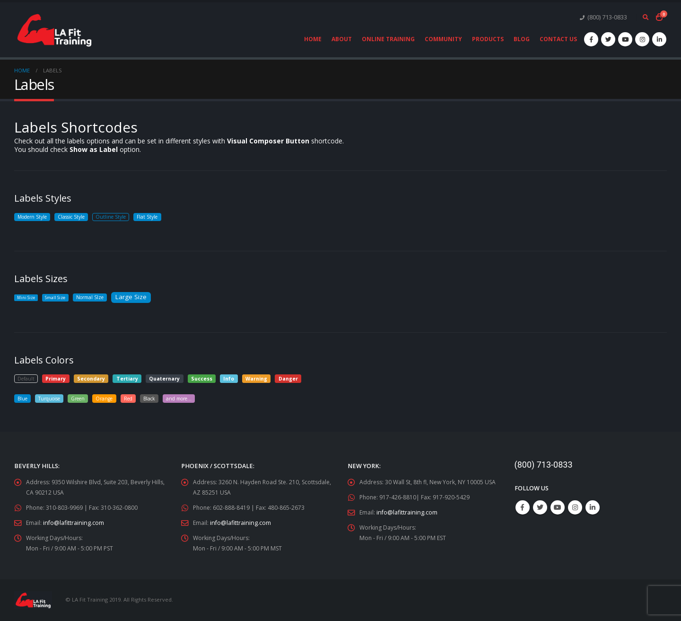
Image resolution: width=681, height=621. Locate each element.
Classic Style (76, 216)
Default (26, 378)
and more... (191, 398)
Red (136, 398)
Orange (111, 398)
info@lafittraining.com (74, 523)
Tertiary (128, 378)
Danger (289, 378)
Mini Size (26, 297)
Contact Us (558, 39)
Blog (522, 39)
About (342, 39)
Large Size (137, 296)
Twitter (540, 507)
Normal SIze (94, 297)
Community (443, 39)
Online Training (388, 39)
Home (313, 39)
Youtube (557, 507)
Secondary (92, 378)
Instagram (575, 507)
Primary (57, 378)
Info (230, 378)
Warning (257, 378)
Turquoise (52, 398)
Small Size (57, 297)
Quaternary (165, 378)
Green (83, 398)
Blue (23, 398)
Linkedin (592, 507)
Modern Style (34, 216)
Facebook (522, 507)
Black (159, 398)
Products (488, 39)
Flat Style (156, 216)
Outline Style (118, 216)
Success (202, 378)
